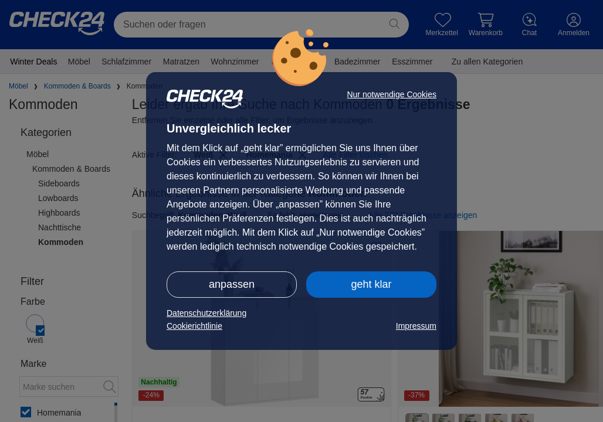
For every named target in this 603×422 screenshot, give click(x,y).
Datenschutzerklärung (206, 313)
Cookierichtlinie (194, 326)
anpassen (232, 284)
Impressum (416, 326)
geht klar (371, 284)
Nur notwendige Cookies (391, 94)
